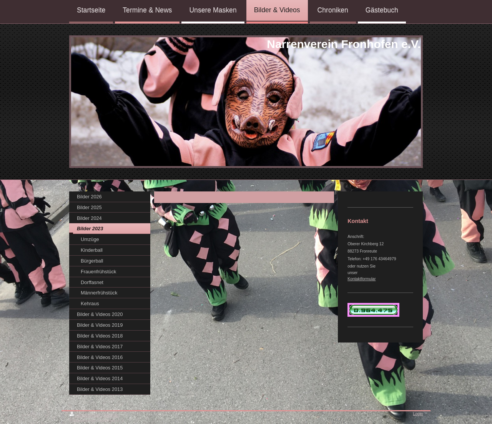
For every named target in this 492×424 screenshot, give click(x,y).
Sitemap (111, 415)
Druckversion (85, 415)
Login (418, 414)
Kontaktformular (361, 279)
